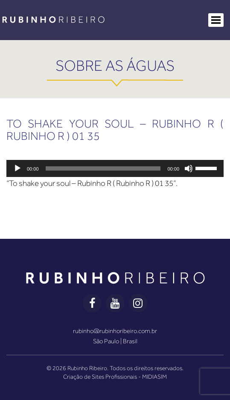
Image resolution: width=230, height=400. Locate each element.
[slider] (103, 168)
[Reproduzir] (17, 168)
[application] (115, 168)
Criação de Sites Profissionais (100, 376)
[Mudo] (188, 168)
